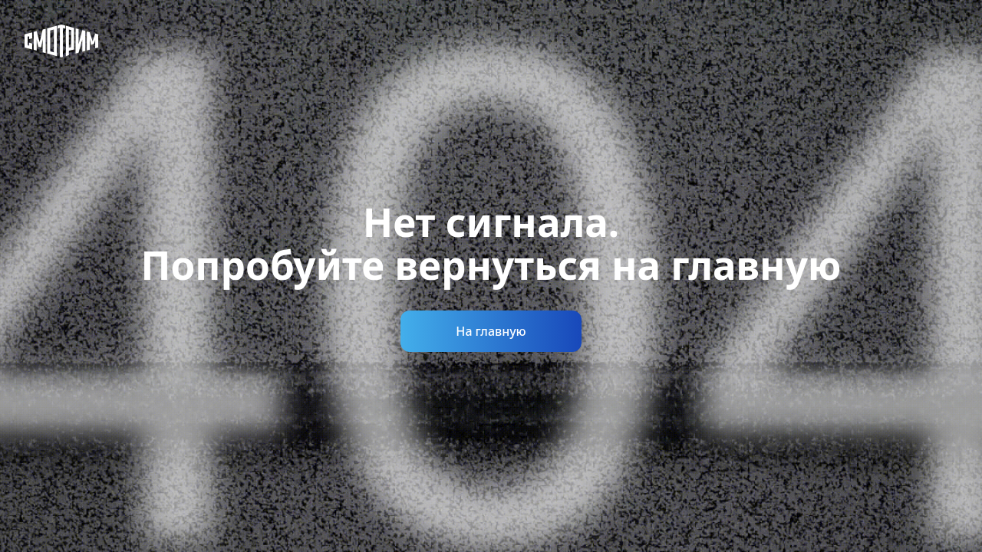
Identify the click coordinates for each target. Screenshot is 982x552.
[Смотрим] (61, 41)
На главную (491, 331)
